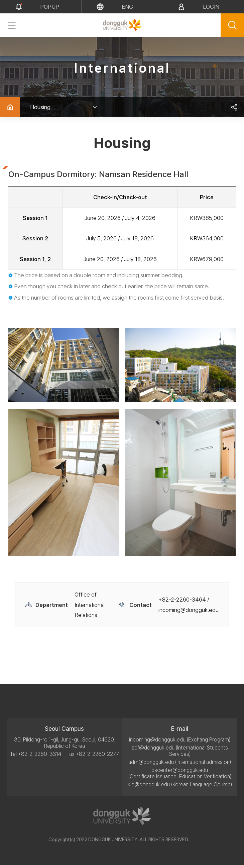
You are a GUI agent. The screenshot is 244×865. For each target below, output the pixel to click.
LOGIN (211, 6)
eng (127, 6)
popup (49, 6)
